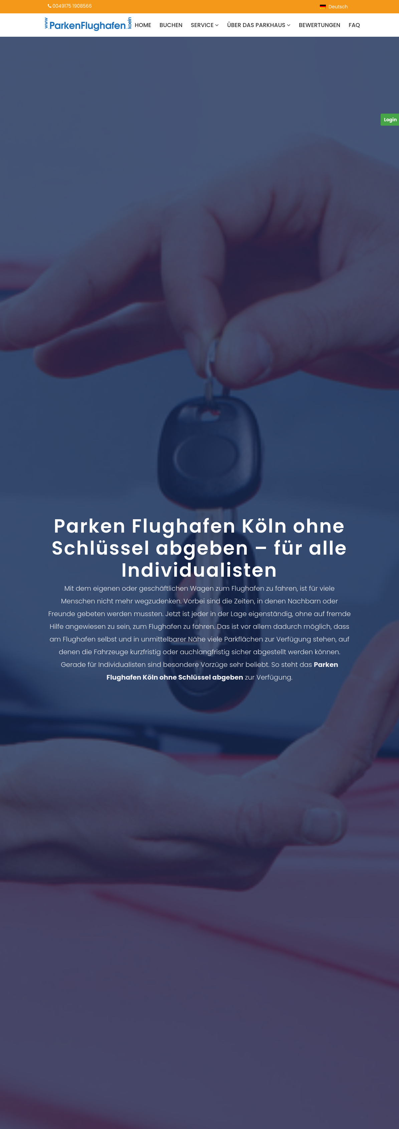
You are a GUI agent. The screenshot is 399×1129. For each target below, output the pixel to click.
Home (143, 25)
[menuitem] (334, 6)
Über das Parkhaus (258, 25)
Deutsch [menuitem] (338, 6)
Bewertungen (319, 25)
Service (205, 25)
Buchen (171, 25)
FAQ (354, 25)
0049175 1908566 (70, 6)
